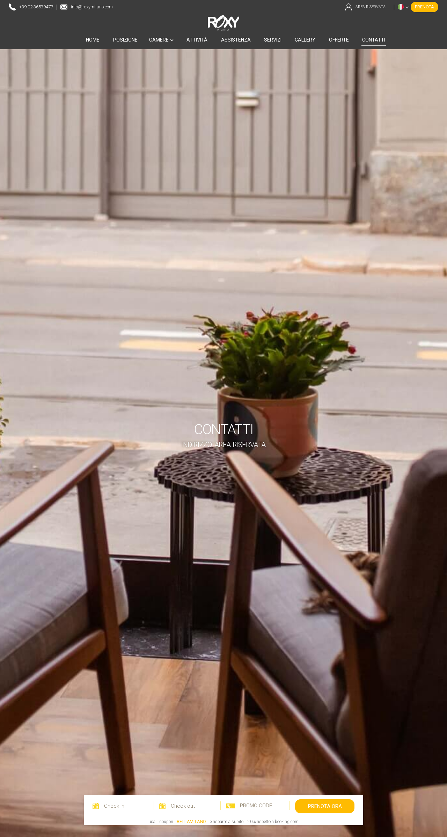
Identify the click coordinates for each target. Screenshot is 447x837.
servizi (272, 40)
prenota (424, 6)
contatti (373, 40)
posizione (125, 40)
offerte (339, 40)
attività (196, 40)
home (93, 40)
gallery (305, 40)
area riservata (371, 7)
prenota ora (325, 806)
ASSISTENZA (236, 40)
